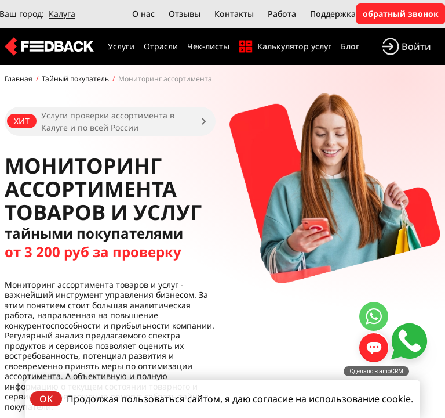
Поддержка (333, 13)
